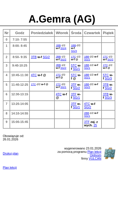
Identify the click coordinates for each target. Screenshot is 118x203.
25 (95, 125)
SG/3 (74, 51)
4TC (34, 75)
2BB (58, 56)
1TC (73, 56)
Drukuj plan (10, 153)
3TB (33, 57)
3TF (74, 84)
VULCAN (95, 158)
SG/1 (76, 68)
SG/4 (63, 48)
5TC (74, 65)
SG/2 (46, 57)
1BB (58, 45)
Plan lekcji (10, 167)
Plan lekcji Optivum (94, 153)
